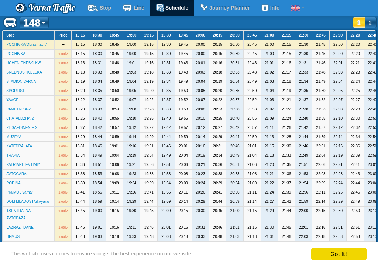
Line (133, 8)
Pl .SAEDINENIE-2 (21, 128)
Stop (99, 8)
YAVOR (12, 100)
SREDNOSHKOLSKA (24, 72)
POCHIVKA (15, 54)
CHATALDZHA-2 (20, 118)
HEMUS (13, 237)
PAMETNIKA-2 (18, 109)
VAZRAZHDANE (20, 227)
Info (270, 8)
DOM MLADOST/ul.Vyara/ (27, 202)
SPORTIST (15, 91)
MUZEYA (13, 137)
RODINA (13, 183)
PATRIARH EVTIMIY (23, 165)
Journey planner (224, 8)
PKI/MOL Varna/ (19, 192)
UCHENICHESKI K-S (23, 63)
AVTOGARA (16, 174)
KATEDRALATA (19, 146)
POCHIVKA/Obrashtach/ (26, 44)
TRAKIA (13, 155)
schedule (171, 8)
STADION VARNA (21, 81)
